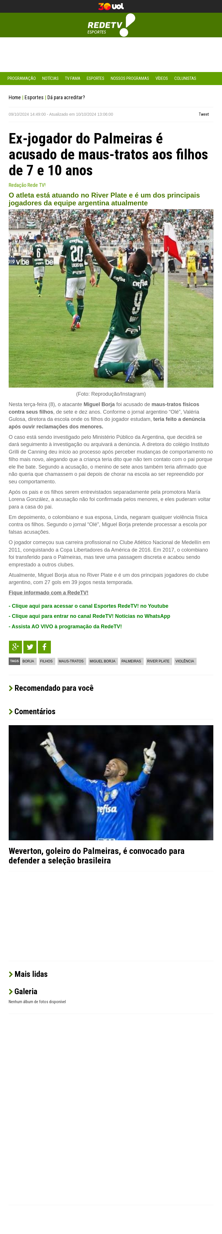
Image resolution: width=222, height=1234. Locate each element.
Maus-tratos (71, 661)
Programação (22, 78)
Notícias (50, 78)
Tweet (204, 114)
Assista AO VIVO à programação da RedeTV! (67, 626)
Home (15, 97)
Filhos (46, 661)
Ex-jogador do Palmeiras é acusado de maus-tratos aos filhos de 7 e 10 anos (108, 154)
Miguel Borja (102, 661)
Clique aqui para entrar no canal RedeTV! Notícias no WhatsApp (91, 616)
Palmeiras (131, 661)
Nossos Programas (130, 78)
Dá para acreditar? (66, 97)
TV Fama (72, 78)
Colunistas (185, 78)
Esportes (95, 78)
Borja (28, 661)
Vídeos (162, 78)
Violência (184, 661)
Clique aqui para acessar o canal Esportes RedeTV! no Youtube (90, 606)
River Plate (158, 661)
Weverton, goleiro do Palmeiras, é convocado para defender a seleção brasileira (97, 855)
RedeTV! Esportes (111, 25)
